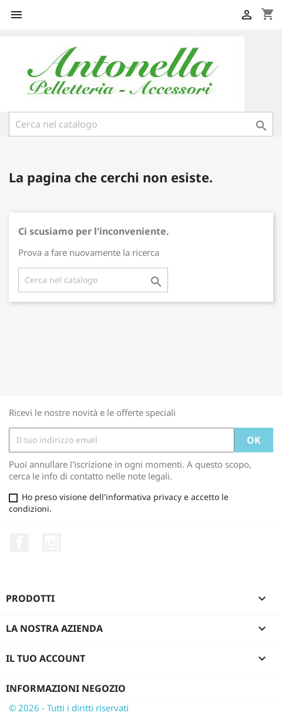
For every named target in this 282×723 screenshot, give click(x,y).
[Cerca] (141, 124)
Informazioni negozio (66, 688)
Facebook (19, 542)
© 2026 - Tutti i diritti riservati (69, 708)
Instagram (51, 542)
